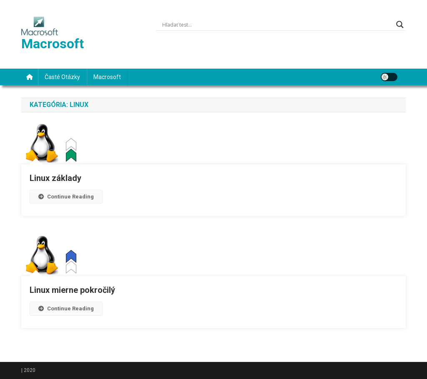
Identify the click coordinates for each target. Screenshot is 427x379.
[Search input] (277, 24)
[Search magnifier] (400, 24)
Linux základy (55, 178)
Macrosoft (52, 44)
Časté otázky (62, 77)
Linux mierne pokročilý (72, 290)
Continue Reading (66, 196)
